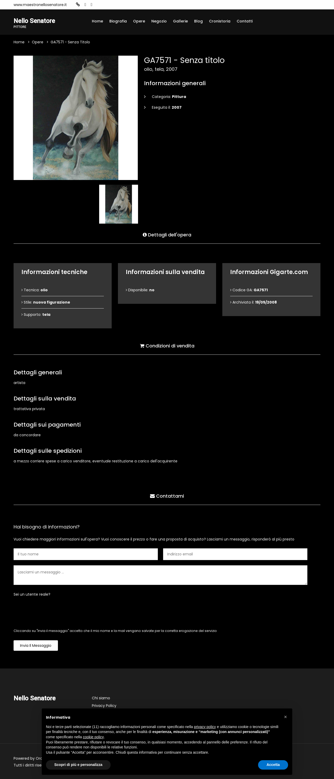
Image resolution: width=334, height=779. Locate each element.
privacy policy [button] (205, 727)
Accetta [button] (273, 765)
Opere (139, 21)
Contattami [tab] (167, 496)
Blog (198, 21)
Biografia (118, 21)
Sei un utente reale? (32, 594)
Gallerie (180, 21)
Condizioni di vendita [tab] (167, 345)
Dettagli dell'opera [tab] (167, 234)
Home (97, 21)
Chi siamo (101, 698)
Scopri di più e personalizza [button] (78, 765)
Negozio (159, 21)
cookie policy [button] (93, 737)
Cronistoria (219, 21)
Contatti (245, 21)
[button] (285, 717)
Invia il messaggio (35, 645)
